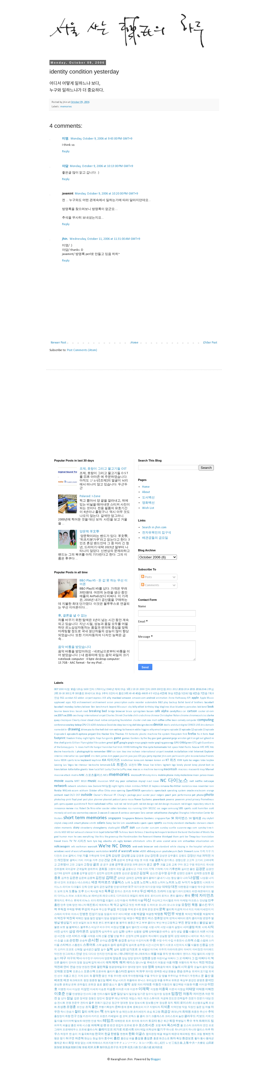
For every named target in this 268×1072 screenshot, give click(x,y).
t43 (68, 832)
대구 (130, 887)
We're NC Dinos (114, 846)
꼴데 (145, 878)
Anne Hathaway (177, 698)
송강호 (122, 940)
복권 (95, 923)
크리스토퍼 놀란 (174, 1016)
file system (164, 734)
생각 (173, 932)
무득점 (62, 909)
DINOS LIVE (194, 725)
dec (115, 725)
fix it (199, 734)
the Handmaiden (128, 837)
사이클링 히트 (192, 927)
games (126, 738)
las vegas (194, 760)
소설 (60, 940)
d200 (93, 725)
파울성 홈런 (69, 1025)
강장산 (191, 855)
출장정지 (59, 1016)
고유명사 (63, 864)
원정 (86, 980)
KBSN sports (67, 760)
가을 (85, 855)
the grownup (111, 837)
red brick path (130, 804)
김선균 (126, 873)
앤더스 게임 (190, 954)
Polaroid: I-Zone (90, 496)
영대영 (132, 967)
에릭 (108, 962)
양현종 (146, 958)
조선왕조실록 (200, 1003)
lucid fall (99, 769)
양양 (130, 958)
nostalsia (187, 786)
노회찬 (153, 882)
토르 (128, 1021)
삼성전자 (95, 931)
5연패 (184, 693)
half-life (88, 747)
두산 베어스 (148, 891)
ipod (87, 756)
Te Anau (123, 832)
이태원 (200, 989)
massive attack (62, 775)
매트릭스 (104, 905)
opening (121, 791)
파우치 (58, 1025)
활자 (197, 1038)
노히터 (161, 882)
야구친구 (87, 958)
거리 (80, 860)
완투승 (187, 971)
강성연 (163, 856)
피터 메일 (140, 1030)
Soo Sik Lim (119, 823)
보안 (75, 923)
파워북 (95, 1025)
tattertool (109, 832)
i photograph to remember (90, 751)
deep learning (124, 725)
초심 (149, 1012)
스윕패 (204, 941)
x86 (149, 851)
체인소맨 (127, 1012)
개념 (199, 856)
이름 (195, 984)
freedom (70, 738)
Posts (146, 577)
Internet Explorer (204, 751)
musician (103, 781)
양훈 (153, 958)
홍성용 (139, 1038)
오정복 (67, 971)
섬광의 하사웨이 (149, 936)
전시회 (61, 1003)
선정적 (129, 936)
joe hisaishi (178, 756)
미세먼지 (205, 909)
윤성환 (58, 985)
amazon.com (139, 698)
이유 (127, 989)
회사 (65, 1043)
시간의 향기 (158, 945)
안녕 (79, 954)
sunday (164, 828)
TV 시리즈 (80, 841)
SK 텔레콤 (195, 818)
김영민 (181, 873)
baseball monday (64, 707)
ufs (114, 841)
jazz (135, 756)
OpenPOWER (133, 790)
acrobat (69, 698)
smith (92, 823)
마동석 (124, 900)
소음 (66, 941)
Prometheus (207, 799)
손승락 (83, 941)
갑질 (133, 856)
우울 (146, 976)
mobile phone (165, 775)
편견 (112, 1025)
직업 (184, 1007)
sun (132, 828)
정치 (170, 1003)
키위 (208, 1016)
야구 (63, 958)
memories (66, 106)
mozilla (69, 781)
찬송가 (70, 1012)
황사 (202, 1038)
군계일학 (81, 869)
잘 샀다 (62, 998)
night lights (117, 786)
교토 (168, 865)
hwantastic (68, 752)
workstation (102, 851)
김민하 (100, 873)
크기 (148, 1016)
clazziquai (65, 720)
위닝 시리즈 (119, 980)
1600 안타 (88, 689)
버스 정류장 (155, 918)
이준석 (173, 989)
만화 (69, 905)
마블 (140, 900)
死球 (90, 1047)
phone (200, 795)
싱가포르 (132, 949)
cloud (90, 720)
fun (104, 738)
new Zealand (94, 786)
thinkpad (167, 836)
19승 (123, 689)
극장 (118, 869)
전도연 (173, 998)
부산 (158, 923)
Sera (143, 813)
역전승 (209, 962)
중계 (123, 1007)
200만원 (161, 689)
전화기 (99, 1003)
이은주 (134, 989)
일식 (126, 994)
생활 (185, 931)
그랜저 (112, 869)
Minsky (146, 775)
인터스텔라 (103, 994)
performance (184, 795)
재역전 (124, 998)
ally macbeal (114, 698)
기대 (139, 869)
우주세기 (184, 976)
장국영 (84, 998)
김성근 (134, 873)
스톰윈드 (77, 945)
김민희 (109, 873)
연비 (66, 967)
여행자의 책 (185, 963)
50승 (170, 693)
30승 (98, 693)
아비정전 (197, 949)
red (120, 804)
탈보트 (78, 1021)
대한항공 (183, 887)
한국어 (99, 1034)
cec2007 (58, 715)
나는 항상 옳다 (173, 878)
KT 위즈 (171, 760)
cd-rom (210, 711)
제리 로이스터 (183, 1003)
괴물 (162, 865)
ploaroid (107, 799)
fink (185, 734)
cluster (137, 720)
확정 (179, 1038)
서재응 (91, 936)
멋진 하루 (134, 905)
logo (174, 765)
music (92, 781)
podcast (117, 799)
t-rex (209, 828)
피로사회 (128, 1029)
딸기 (175, 891)
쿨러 (142, 1016)
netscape (209, 781)
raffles (109, 804)
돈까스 (118, 891)
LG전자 (133, 765)
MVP (111, 781)
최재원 (186, 1011)
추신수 (204, 1012)
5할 (190, 693)
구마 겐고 (182, 865)
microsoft (136, 775)
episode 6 (61, 734)
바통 (133, 914)
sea (74, 813)
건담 (107, 860)
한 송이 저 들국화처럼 (81, 1034)
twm (89, 841)
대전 (174, 886)
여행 (175, 962)
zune (196, 851)
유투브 (167, 980)
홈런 (117, 1038)
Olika (107, 791)
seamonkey (82, 813)
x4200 (143, 851)
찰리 (78, 1011)
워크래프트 (76, 980)
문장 (150, 909)
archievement (84, 702)
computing (205, 720)
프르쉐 (83, 1030)
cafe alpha (162, 711)
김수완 (172, 873)
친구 (74, 1016)
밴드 (144, 918)
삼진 (115, 932)
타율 (60, 1021)
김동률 (75, 873)
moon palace (199, 775)
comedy (182, 720)
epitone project (87, 734)
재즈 (140, 998)
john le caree (192, 756)
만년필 (204, 900)
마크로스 (193, 900)
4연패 (163, 693)
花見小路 (132, 1047)
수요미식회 (142, 941)
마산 (147, 900)
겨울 (151, 860)
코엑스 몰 (133, 1016)
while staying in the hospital (186, 847)
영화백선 (148, 502)
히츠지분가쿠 (111, 1043)
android (151, 698)
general (166, 738)
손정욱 (113, 940)
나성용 (204, 878)
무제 (130, 909)
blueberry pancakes (186, 707)
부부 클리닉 (148, 923)
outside (86, 795)
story (76, 827)
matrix (75, 775)
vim (180, 841)
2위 (56, 693)
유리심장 (151, 980)
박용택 (207, 914)
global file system (96, 743)
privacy (196, 799)
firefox (192, 734)
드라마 (161, 891)
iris (93, 756)
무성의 (85, 909)
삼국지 (64, 932)
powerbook (159, 799)
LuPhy (123, 769)
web (134, 846)
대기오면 (139, 887)
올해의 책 (132, 971)
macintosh (170, 769)
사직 (211, 927)
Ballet (181, 702)
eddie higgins (142, 730)
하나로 (170, 1030)
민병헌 (84, 914)
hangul (98, 747)
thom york (178, 837)
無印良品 (105, 1047)
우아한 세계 (120, 976)
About (146, 492)
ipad (81, 756)
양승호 (117, 958)
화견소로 (164, 1038)
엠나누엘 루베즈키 (146, 963)
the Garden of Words (199, 832)
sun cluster (142, 828)
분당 (188, 922)
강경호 (140, 856)
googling (159, 743)
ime (129, 752)
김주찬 (65, 878)
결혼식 (159, 860)
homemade (160, 747)
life (140, 764)
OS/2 (72, 795)
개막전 (206, 855)
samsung (173, 808)
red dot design (146, 804)
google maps (134, 743)
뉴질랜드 (196, 882)
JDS (140, 756)
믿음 (100, 914)
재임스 (133, 998)
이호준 (59, 994)
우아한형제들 (136, 976)
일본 (113, 994)
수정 (159, 941)
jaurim (124, 756)
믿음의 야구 (111, 914)
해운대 (175, 1034)
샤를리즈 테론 (197, 932)
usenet (166, 841)
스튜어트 (89, 945)
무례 (78, 909)
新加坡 (58, 1047)
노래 (127, 882)
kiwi (130, 760)
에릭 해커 (118, 962)
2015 (192, 689)
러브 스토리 (75, 896)
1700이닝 (100, 689)
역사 (195, 963)
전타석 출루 (87, 1003)
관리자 (142, 865)
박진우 (61, 918)
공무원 (119, 864)
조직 (88, 1007)
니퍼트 (207, 882)
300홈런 (79, 693)
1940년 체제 (113, 689)
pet (194, 795)
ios (77, 756)
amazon (126, 698)
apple (195, 697)
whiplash (208, 847)
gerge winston (179, 738)
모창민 (186, 905)
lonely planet (184, 765)
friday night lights (85, 738)
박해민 (79, 918)
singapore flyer (163, 818)
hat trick (117, 747)
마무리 (133, 900)
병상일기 (66, 922)
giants (68, 743)
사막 (157, 927)
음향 (134, 985)
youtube (167, 851)
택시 (99, 1021)
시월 (188, 945)
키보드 (200, 1016)
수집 (170, 941)
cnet (144, 720)
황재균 (210, 1038)
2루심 (210, 689)
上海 (186, 1043)
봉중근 (132, 923)
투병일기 (181, 1021)
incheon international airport (148, 752)
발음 (87, 918)
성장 (177, 936)
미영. (65, 138)
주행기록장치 (106, 1007)
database (101, 725)
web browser (145, 846)
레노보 (87, 896)
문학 (162, 909)
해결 (159, 1034)
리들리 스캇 (112, 900)
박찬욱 (70, 918)
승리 (113, 945)
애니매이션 (126, 954)
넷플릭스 (117, 882)
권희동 (103, 869)
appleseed (59, 702)
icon (118, 752)
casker (201, 711)
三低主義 (177, 1043)
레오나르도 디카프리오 (116, 896)
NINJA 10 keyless (150, 786)
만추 (63, 905)
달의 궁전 (99, 887)
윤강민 (192, 980)
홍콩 (156, 1038)
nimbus (136, 786)
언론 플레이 (61, 963)
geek (159, 738)
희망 (71, 1043)
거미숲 (88, 860)
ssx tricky (168, 823)
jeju (144, 756)
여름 (169, 963)
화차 (173, 1038)
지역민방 (176, 1007)
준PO (118, 1007)
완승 (180, 971)
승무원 (141, 945)
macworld (193, 769)
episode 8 (72, 734)
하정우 (64, 1034)
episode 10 (175, 730)
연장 (78, 967)
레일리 (134, 896)
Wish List (148, 508)
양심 (124, 958)
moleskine (186, 775)
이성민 (85, 989)
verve (173, 841)
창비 (96, 1012)
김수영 (162, 873)
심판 (123, 949)
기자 (166, 869)
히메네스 (97, 1043)
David (110, 725)
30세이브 (90, 693)
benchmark (102, 707)
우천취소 (195, 976)
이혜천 (209, 989)
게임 (136, 860)
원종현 (93, 980)
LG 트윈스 (119, 765)
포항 (158, 1025)
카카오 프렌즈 (99, 1016)
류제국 (78, 900)
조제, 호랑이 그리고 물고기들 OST (103, 468)
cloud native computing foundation (113, 720)
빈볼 (122, 927)
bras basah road (79, 711)
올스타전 (121, 971)
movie (59, 781)
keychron (96, 760)
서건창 (61, 936)
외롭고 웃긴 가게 (73, 976)
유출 (160, 980)
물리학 (170, 909)
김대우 (66, 873)
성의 (171, 936)
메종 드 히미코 (149, 905)
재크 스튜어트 (151, 998)
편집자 (120, 1025)
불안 (211, 923)
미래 (197, 909)
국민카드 (200, 865)
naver (156, 781)
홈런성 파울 (127, 1038)
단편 (90, 887)
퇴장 (172, 1021)
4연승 (156, 693)
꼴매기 (153, 878)
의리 (140, 985)
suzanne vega (184, 828)
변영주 (207, 918)
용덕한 (97, 976)
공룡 (111, 865)
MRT (77, 781)
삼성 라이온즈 (79, 931)
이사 (69, 989)
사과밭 (144, 927)
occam (75, 791)
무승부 (94, 909)
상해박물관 (155, 932)
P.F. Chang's (120, 795)
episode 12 (188, 729)
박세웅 (197, 914)
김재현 (198, 873)
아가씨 (154, 949)
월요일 (101, 980)
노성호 (135, 882)
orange (210, 791)
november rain (206, 786)
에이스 (130, 962)
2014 (186, 689)
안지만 (101, 954)
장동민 (92, 998)
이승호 (102, 989)
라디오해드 (184, 891)
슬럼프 (106, 945)
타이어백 (68, 1021)
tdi (116, 832)
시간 (148, 945)
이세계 (94, 989)
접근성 (107, 1003)
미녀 (185, 909)
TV (70, 841)
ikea (124, 752)
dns (203, 725)
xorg (153, 851)
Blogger (155, 1059)
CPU (84, 725)
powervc (170, 799)
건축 (113, 860)
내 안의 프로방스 (67, 882)
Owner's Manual (103, 795)
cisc (204, 715)
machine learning (153, 769)
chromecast (195, 715)
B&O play (163, 702)
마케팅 (184, 900)
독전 (101, 891)
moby (177, 775)
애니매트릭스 (142, 954)
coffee (161, 720)
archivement (99, 702)
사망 (163, 927)
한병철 (115, 1034)
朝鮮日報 (76, 1047)
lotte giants (81, 769)
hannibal (107, 747)
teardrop (150, 832)
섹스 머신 (205, 936)
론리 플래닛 (177, 896)
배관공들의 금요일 (155, 538)
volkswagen (62, 846)
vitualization (202, 841)
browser (120, 711)
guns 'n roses (76, 747)
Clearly (76, 720)
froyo (98, 738)
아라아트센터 (175, 949)
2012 (175, 689)
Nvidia (58, 790)
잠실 (70, 998)
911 (62, 698)
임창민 (176, 994)
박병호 (180, 914)
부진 (181, 922)
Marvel (209, 769)
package (131, 795)
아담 (65, 166)
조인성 (81, 1007)
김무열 (83, 873)
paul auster (143, 795)
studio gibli (114, 828)
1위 (128, 689)
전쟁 (68, 1003)
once (113, 791)
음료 (99, 985)
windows (59, 851)
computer (191, 720)
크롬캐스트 (157, 1016)
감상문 (116, 855)
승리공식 (122, 945)
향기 (62, 1038)
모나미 (162, 905)
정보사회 (140, 1003)
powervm (180, 799)
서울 (84, 936)
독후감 (109, 891)
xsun (158, 851)
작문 (207, 994)
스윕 (197, 940)
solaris (101, 823)
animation (162, 698)
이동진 (157, 984)
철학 (112, 1012)
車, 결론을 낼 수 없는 (72, 615)
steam (210, 823)
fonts (205, 734)
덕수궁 (201, 887)
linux (146, 765)
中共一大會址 (197, 1043)
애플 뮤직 (162, 954)
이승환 (111, 989)
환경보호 (188, 1038)
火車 (96, 1047)
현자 (101, 1038)
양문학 (108, 958)
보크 (89, 923)
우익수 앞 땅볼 (158, 976)
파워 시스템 (83, 1025)
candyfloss (176, 711)
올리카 (111, 971)
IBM (109, 751)
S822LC (152, 808)
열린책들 (102, 967)
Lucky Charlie (112, 769)
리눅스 (86, 900)
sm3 (70, 823)
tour (198, 837)
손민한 (74, 940)
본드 (101, 923)
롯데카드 (59, 900)
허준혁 (79, 1038)
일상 (120, 994)
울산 (207, 976)
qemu (62, 804)
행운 (56, 1038)
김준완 (74, 878)
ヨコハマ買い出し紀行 (152, 1043)
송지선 (131, 941)
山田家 (210, 1043)
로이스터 (155, 896)
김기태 (58, 873)
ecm (132, 730)
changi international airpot (91, 715)
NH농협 (106, 786)
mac (129, 769)
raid (116, 804)
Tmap (192, 836)
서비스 (76, 936)
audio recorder (136, 702)
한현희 (124, 1034)
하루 (207, 1030)
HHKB (126, 747)
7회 (210, 693)
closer (83, 720)
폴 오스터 (185, 1025)
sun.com (154, 828)
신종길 (203, 945)
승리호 (133, 945)
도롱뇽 (73, 891)
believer (86, 707)
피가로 (117, 1029)
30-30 (62, 693)
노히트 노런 (173, 882)
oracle (190, 790)
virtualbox (189, 841)
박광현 (150, 914)
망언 (74, 905)
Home (134, 342)
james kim (107, 756)
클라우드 (190, 1016)
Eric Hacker (103, 734)
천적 (107, 1012)
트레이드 (204, 1021)
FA (126, 734)
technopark (161, 832)
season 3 (104, 813)
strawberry (86, 828)
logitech (167, 765)
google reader (148, 743)
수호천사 (179, 941)
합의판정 (151, 1034)
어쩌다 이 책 (206, 958)
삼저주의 (107, 932)
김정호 (206, 873)
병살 (57, 922)
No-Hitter (175, 786)
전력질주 (182, 998)
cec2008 (67, 715)
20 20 (136, 689)
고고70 (190, 860)
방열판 (114, 918)
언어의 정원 (75, 963)
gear (154, 738)
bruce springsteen (136, 711)
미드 (191, 909)
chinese (155, 715)
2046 (204, 689)
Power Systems (143, 799)
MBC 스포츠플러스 (90, 775)
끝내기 (161, 878)
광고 (149, 864)
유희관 (175, 980)
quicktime (79, 804)
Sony (109, 823)
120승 (79, 689)
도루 (81, 891)
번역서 (173, 918)
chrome (184, 715)
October (93, 791)
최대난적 (176, 1012)
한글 (107, 1034)
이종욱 (163, 989)
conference (59, 725)
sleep (65, 823)
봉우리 (123, 923)
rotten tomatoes (118, 808)
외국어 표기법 (200, 971)
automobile (151, 702)
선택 (136, 936)
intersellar (69, 756)
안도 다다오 (89, 954)
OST (78, 795)
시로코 (169, 945)
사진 (57, 931)
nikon (128, 786)
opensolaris (147, 791)
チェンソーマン (128, 1043)
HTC (207, 747)
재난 (117, 998)
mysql (142, 781)
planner (98, 799)
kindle (124, 760)
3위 (126, 693)
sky (204, 818)
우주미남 (173, 976)
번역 (166, 918)
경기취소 (169, 860)
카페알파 (113, 1016)
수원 (152, 940)
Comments (150, 585)
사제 (204, 927)
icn (114, 752)
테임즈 (108, 1021)
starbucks (190, 823)
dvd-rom (109, 730)
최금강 (165, 1011)
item (97, 756)
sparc (150, 823)
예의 (168, 967)
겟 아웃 (144, 860)
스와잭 (189, 940)
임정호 (167, 994)
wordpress (89, 851)
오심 (211, 967)
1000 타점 (64, 689)
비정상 (115, 927)
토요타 (152, 1021)
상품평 (138, 932)
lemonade (105, 765)
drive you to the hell (92, 729)
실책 (110, 949)
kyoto (185, 760)
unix (159, 841)
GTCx (195, 743)
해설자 (167, 1034)
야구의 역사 (74, 958)
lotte (71, 769)
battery (78, 707)
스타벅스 (65, 945)
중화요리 (138, 1007)
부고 (138, 923)
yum (174, 851)
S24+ (145, 808)
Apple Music (207, 698)
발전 (92, 918)
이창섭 (181, 989)
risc (76, 808)
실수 (103, 949)
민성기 (93, 914)
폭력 (163, 1025)
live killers (156, 765)
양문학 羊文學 (89, 531)
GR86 (183, 742)
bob (199, 707)
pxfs (56, 804)
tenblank (172, 832)
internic (58, 756)
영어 (138, 967)
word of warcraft (74, 851)
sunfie (172, 828)
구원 (191, 865)
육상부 (184, 980)
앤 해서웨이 (175, 954)
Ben (93, 707)
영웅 (144, 967)
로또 (147, 896)
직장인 (192, 1007)
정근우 (116, 1003)
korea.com (139, 760)
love (91, 769)
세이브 (195, 936)
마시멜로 (168, 900)
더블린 (193, 887)
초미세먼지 (139, 1012)
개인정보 (63, 860)
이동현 (188, 985)
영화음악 (160, 967)
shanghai (173, 813)
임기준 (141, 994)
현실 (95, 1038)
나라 (185, 878)
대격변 (123, 887)
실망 (97, 949)
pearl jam (170, 795)
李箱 (84, 1047)
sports (158, 823)
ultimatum (139, 841)
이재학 (143, 989)
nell (191, 781)
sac (158, 808)
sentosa (125, 813)
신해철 (78, 949)
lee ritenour (81, 765)
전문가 (192, 998)
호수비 (108, 1038)
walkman (81, 847)
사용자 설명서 (174, 927)
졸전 (95, 1007)
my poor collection (126, 781)
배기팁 (122, 918)
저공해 (164, 998)
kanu (57, 760)
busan (150, 711)
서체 (98, 936)
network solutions (77, 786)
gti (200, 742)
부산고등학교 (170, 923)
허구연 (70, 1038)
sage (164, 808)
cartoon (192, 711)
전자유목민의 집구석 (156, 532)
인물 (69, 994)
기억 (151, 869)
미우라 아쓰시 (71, 914)
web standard (161, 847)
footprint (59, 738)
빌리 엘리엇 (132, 927)
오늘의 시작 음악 (182, 967)
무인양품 (122, 909)
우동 (110, 976)
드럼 (169, 891)
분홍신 (195, 923)
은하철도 (82, 985)
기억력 (159, 869)
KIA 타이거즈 (111, 760)
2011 (169, 689)
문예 (144, 909)
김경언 (210, 869)
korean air (159, 760)
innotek (168, 751)
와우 (142, 971)
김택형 (138, 878)
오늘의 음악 (201, 967)
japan (116, 756)
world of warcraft (120, 851)
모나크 (171, 905)
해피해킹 (185, 1034)
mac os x (138, 769)
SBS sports (184, 808)
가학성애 (94, 856)
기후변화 (175, 869)
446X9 (145, 693)
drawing (74, 729)
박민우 (169, 914)
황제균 (58, 1043)
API (189, 698)
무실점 (111, 909)
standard (179, 823)
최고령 (156, 1012)
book (211, 706)
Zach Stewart (185, 851)
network (60, 786)
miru (154, 775)
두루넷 (135, 891)
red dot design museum (167, 804)
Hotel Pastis (185, 747)
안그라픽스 (69, 954)
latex (202, 760)
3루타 (105, 693)
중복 (129, 1007)
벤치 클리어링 (194, 918)
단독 (84, 887)
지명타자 (155, 1007)
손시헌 (93, 940)
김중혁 (91, 878)
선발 (110, 936)
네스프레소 (84, 882)
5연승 (177, 693)
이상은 (76, 989)
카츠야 (87, 1016)
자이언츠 (199, 994)
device (158, 725)
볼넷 (112, 923)
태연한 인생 (89, 1021)
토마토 (135, 1021)
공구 (105, 865)
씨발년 (146, 949)
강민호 (154, 855)
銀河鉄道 (157, 1047)
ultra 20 (150, 841)
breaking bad (98, 711)
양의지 (137, 958)
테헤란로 (120, 1021)
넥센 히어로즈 (101, 882)
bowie (66, 711)
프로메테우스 (70, 1030)
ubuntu (107, 841)
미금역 (178, 909)
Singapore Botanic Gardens (138, 818)
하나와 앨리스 (196, 1030)
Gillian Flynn (79, 743)
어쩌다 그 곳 (175, 958)
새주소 (166, 932)
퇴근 (166, 1021)
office (100, 791)
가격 (202, 851)
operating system (176, 791)
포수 (135, 1025)
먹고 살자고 (121, 905)
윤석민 (209, 980)
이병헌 (62, 989)
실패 (116, 949)
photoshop (59, 799)
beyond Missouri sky (120, 707)
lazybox (210, 760)
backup (173, 702)
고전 (72, 865)
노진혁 (144, 882)
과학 (135, 865)
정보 (131, 1003)
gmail (110, 742)
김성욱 (144, 873)
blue (172, 707)
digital (184, 725)
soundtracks (133, 823)
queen (69, 804)
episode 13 (199, 730)
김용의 (189, 873)
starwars (201, 823)
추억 (211, 1011)
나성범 (193, 878)
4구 (151, 693)
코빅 (125, 1016)
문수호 (137, 909)
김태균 (121, 878)
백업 (138, 918)
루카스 (69, 900)
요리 (86, 976)
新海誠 (66, 1047)
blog (157, 707)
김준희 (83, 878)
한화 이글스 (137, 1034)
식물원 (195, 945)
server (149, 813)
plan (90, 799)
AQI (74, 702)
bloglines (164, 707)
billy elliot (138, 707)
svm (194, 828)
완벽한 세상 (161, 971)
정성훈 (163, 1003)
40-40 (132, 693)
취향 (67, 1016)
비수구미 (105, 927)
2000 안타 (144, 689)
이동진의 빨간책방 (172, 985)
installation (181, 751)
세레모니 (185, 936)
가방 (79, 856)
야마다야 (98, 958)
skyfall (210, 818)
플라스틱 (92, 1030)
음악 (127, 984)
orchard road (61, 795)
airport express (93, 698)
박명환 (158, 914)
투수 (189, 1021)
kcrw (77, 760)
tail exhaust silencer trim (84, 832)
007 (56, 689)
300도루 (70, 693)
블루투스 (85, 927)
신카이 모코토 (66, 949)
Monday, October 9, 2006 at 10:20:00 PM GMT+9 (106, 193)
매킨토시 (92, 905)
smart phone (81, 823)
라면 (194, 891)
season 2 (94, 813)
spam (143, 823)
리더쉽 (101, 900)
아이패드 (208, 949)
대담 (158, 887)
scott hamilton (200, 808)
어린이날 (162, 958)
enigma (165, 730)
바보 (127, 914)
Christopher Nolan (170, 715)
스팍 (99, 945)
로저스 (165, 896)
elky (152, 730)
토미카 (144, 1021)
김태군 (111, 878)
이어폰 (120, 989)
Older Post (210, 342)
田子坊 (115, 1047)
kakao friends (206, 756)
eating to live (121, 729)
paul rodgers (157, 795)
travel (57, 841)
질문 (199, 1007)
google (123, 742)
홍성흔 (148, 1038)
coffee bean (171, 720)
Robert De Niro (87, 808)
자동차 (187, 994)
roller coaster (103, 808)
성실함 (163, 936)
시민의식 (179, 945)
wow (136, 851)
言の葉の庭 (145, 1047)
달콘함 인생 (112, 887)
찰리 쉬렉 (88, 1011)
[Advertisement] (134, 414)
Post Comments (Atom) (82, 350)
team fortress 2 (137, 832)
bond (204, 707)
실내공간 (88, 949)
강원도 (183, 856)
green (189, 743)
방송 (106, 918)
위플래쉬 (132, 980)
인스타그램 (89, 994)
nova (194, 786)
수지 (165, 941)
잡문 (76, 998)
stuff (124, 828)
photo (209, 795)
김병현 (117, 873)
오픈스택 (89, 971)
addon (81, 698)
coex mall (152, 720)
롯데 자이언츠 (202, 896)
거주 (95, 860)
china (147, 715)
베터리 (182, 918)
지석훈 (165, 1007)
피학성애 (151, 1030)
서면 (68, 936)
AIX (104, 698)
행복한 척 (208, 1034)
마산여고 (157, 900)
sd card (68, 813)
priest (189, 799)
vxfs (73, 847)
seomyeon (135, 813)
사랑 (151, 927)
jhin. (65, 239)
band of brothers (194, 702)
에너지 (101, 963)
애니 (116, 954)
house (195, 747)
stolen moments (63, 828)
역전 (202, 962)
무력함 (71, 909)
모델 (178, 905)
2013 (180, 689)
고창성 (88, 864)
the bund (182, 832)
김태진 (130, 878)
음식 (121, 984)
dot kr (64, 730)
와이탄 (149, 971)
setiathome (160, 813)
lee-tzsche (93, 765)
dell (134, 725)
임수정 (158, 994)
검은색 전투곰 (125, 860)
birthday (149, 707)
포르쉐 (128, 1025)
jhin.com (166, 756)
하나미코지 (181, 1030)
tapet (101, 832)
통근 (160, 1021)
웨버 (109, 980)
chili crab (138, 715)
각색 (102, 856)
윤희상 (67, 985)
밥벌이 (100, 918)
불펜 (56, 927)
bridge (111, 711)
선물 (104, 936)
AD (75, 698)
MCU (106, 775)
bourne (58, 711)
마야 (176, 900)
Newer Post (58, 342)
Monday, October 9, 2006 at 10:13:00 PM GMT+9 (101, 166)
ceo (74, 715)
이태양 (190, 989)
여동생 (162, 963)
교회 (174, 865)
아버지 (188, 949)
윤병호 (201, 980)
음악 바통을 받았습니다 (74, 647)
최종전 (195, 1012)
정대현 (124, 1003)
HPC (202, 747)
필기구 (161, 1029)
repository (198, 804)
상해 (145, 931)
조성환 (61, 1007)
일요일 (133, 994)
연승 (73, 967)
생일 (179, 932)
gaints (109, 738)
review (70, 808)
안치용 (109, 954)
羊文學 (123, 1047)
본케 (107, 923)
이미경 (203, 985)
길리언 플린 (188, 869)
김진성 (100, 878)
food (211, 734)
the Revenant (145, 837)
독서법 (94, 891)
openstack (160, 790)
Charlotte (127, 715)
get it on (191, 738)
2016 (198, 689)
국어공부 (70, 869)
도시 (87, 891)
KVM (179, 760)
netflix (199, 781)
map (202, 769)
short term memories (85, 817)
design (141, 725)
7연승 (204, 693)
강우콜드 (173, 856)
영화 (151, 967)
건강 (101, 860)
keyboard (86, 760)
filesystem (176, 734)
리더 (93, 900)
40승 (138, 693)
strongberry (100, 827)
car (184, 711)
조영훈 (71, 1007)
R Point (89, 804)
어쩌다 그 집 (190, 958)
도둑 (65, 891)
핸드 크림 (196, 1034)
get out (199, 738)
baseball (209, 702)
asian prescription (117, 702)
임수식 (150, 994)
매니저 (82, 905)
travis (65, 841)
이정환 (154, 989)
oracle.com (200, 791)
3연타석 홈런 (116, 693)
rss (130, 808)
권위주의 (92, 869)
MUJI (84, 781)
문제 (156, 909)
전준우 (76, 1003)
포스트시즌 (146, 1025)
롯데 (187, 896)
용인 (104, 976)
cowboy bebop (73, 725)
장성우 (109, 998)
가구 (208, 851)
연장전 (86, 967)
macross (183, 769)
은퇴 (73, 985)
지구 (146, 1007)
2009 (153, 689)
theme (157, 836)
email (158, 730)
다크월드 (76, 887)
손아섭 (104, 941)
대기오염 (150, 887)
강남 (147, 856)
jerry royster (154, 756)
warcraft (92, 846)
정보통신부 (152, 1003)
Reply (65, 151)
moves (210, 775)
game (117, 738)
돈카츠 (127, 891)
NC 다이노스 (174, 780)
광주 (156, 864)
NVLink (67, 790)
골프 (96, 864)
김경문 (200, 869)
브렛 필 (64, 927)
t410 (64, 832)
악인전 (58, 954)
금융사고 (131, 869)
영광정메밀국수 (118, 967)
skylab (57, 823)
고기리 (199, 860)
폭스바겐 (173, 1025)
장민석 (101, 998)
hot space (173, 747)
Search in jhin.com (154, 527)
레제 (141, 896)
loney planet (198, 765)
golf (116, 742)
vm (212, 841)
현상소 (88, 1038)
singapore (114, 818)
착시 (63, 1012)
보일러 (82, 923)
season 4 (115, 813)
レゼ (168, 1043)
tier (186, 837)
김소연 (154, 873)
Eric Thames (117, 734)
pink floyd (71, 799)
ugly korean (125, 841)
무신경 (103, 909)
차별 (207, 1007)
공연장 (128, 865)
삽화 (122, 931)
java (130, 756)
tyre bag (97, 841)
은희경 (92, 985)
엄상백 (87, 963)
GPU (176, 742)
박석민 (189, 914)
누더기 (186, 882)
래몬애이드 (204, 891)
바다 (121, 914)
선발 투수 (119, 936)
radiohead (99, 804)
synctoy (202, 828)
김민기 (92, 873)
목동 (195, 905)
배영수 (131, 918)
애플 (154, 954)
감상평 (125, 855)
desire (149, 725)
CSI (88, 725)
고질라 (79, 865)
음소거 (113, 985)
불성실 (203, 922)
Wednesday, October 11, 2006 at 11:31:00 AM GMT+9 (105, 239)
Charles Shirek (114, 715)
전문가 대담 (203, 998)
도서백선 (148, 497)
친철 (79, 1016)
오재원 (58, 971)
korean (149, 760)
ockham (84, 791)
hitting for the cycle (141, 747)
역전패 (58, 967)
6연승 (196, 693)
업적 (94, 963)
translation (208, 837)
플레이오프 (105, 1029)
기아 (145, 869)
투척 (195, 1021)
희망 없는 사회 (83, 1043)
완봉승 (172, 971)
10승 (73, 689)
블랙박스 (74, 927)
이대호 (147, 984)
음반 (106, 984)
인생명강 (77, 994)
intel (190, 752)
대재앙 (166, 887)
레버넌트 (97, 896)
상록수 (129, 932)
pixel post (82, 799)
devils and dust (172, 725)
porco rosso (127, 799)
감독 (108, 855)
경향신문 (180, 860)
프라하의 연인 (200, 1025)
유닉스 (142, 980)
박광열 (141, 914)
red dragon (187, 804)
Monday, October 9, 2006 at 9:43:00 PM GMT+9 (101, 138)
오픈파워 (101, 971)
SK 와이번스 (179, 818)
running (137, 808)
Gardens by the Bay (141, 738)
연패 (93, 967)
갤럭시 (73, 860)
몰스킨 (203, 905)
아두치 (163, 949)
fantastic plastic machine (143, 734)
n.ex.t (149, 781)
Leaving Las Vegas (64, 765)
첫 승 (119, 1012)
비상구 (95, 927)
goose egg (168, 743)
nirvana (164, 786)
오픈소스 (78, 971)
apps (68, 702)
